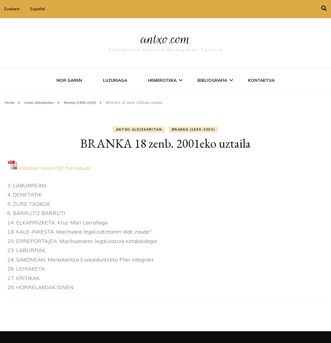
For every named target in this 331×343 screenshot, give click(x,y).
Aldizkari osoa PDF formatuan (49, 168)
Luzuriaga (115, 80)
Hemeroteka (162, 80)
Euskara (11, 8)
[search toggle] (324, 8)
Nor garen (69, 80)
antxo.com (165, 39)
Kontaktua (261, 80)
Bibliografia (212, 80)
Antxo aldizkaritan (139, 129)
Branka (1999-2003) (193, 129)
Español (37, 8)
